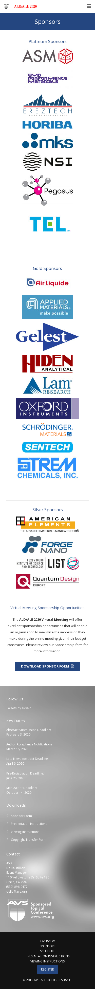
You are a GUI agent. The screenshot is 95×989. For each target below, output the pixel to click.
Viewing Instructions (25, 832)
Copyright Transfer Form (28, 839)
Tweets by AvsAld (18, 708)
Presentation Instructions (29, 824)
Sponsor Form (21, 816)
